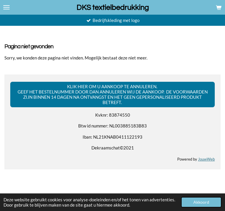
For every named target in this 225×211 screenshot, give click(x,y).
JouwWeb (206, 159)
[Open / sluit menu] (6, 7)
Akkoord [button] (201, 202)
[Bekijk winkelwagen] (218, 7)
